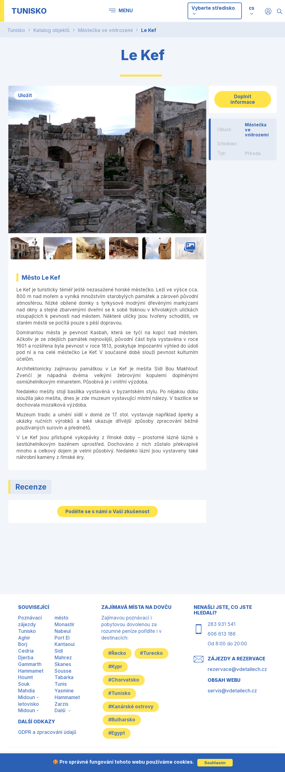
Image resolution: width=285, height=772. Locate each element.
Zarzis (61, 704)
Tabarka (64, 677)
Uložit (25, 95)
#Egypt (116, 733)
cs (251, 8)
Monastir (65, 624)
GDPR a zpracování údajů (47, 732)
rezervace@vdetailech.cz (237, 669)
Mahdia (26, 691)
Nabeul (63, 631)
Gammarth (29, 664)
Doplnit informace (242, 99)
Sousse (63, 671)
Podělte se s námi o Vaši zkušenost (107, 511)
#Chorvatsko (123, 680)
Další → (63, 710)
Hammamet (30, 671)
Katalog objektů (51, 30)
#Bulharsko (121, 719)
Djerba (25, 657)
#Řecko (117, 653)
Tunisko (16, 30)
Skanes (63, 664)
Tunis (61, 684)
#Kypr (115, 666)
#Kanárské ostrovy (130, 706)
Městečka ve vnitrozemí (105, 30)
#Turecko (151, 653)
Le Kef (148, 30)
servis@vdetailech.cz (232, 691)
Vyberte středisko (213, 10)
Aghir (24, 638)
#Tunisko (119, 693)
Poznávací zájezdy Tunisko (30, 624)
